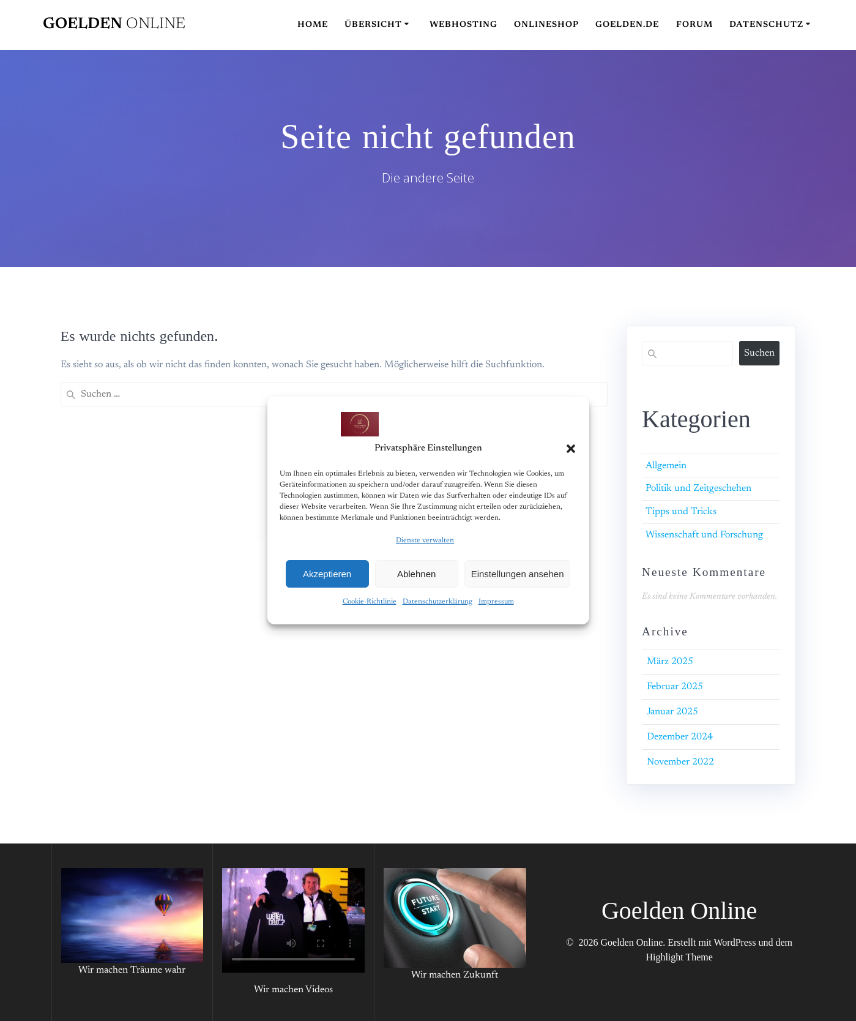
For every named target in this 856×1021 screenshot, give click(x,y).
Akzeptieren (327, 574)
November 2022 (680, 762)
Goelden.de (627, 25)
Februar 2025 (675, 687)
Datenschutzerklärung (437, 601)
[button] (571, 449)
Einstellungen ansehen (517, 574)
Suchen (759, 353)
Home (312, 25)
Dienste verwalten (425, 540)
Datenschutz (766, 25)
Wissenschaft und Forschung (704, 535)
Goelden (114, 24)
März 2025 (670, 662)
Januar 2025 (672, 712)
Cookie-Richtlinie (369, 601)
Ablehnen (416, 574)
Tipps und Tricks (681, 512)
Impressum (496, 601)
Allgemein (666, 466)
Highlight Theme (679, 957)
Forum (694, 25)
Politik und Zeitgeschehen (698, 488)
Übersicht (373, 25)
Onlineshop (546, 25)
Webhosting (463, 25)
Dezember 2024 (680, 737)
